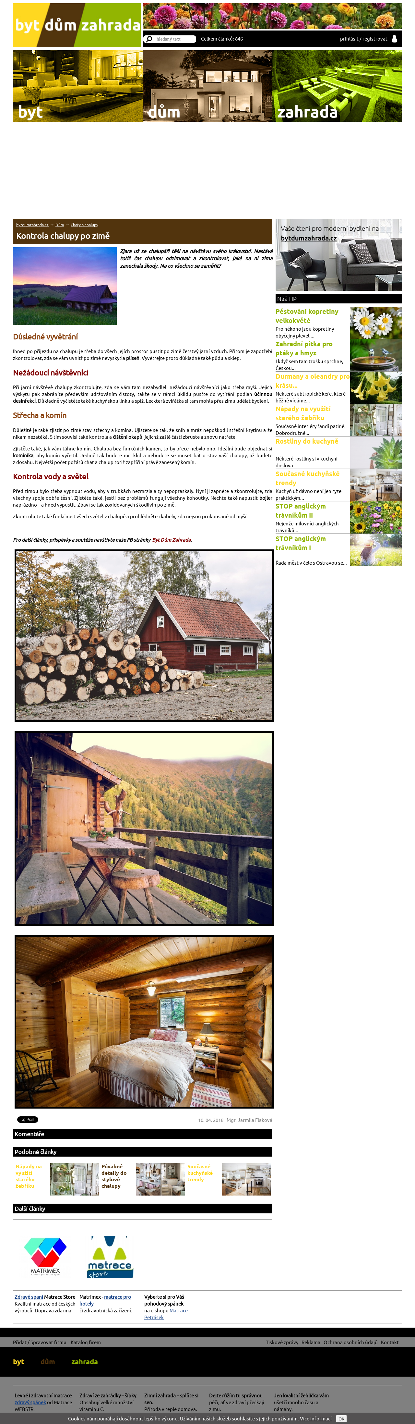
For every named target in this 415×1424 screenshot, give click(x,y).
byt (18, 1361)
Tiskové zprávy (282, 1342)
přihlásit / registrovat (363, 38)
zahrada (84, 1361)
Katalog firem (86, 1342)
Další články (30, 1208)
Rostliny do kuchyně (307, 441)
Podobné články (35, 1151)
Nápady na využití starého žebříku (29, 1176)
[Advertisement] (207, 170)
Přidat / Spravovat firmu (39, 1342)
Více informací (316, 1418)
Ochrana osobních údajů (351, 1342)
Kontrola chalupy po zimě (63, 236)
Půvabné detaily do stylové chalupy (114, 1176)
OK (341, 1418)
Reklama (311, 1342)
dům (48, 1361)
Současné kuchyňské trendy (200, 1173)
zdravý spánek (30, 1402)
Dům (59, 224)
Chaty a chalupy (84, 224)
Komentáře (29, 1133)
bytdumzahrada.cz (32, 224)
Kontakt (390, 1342)
